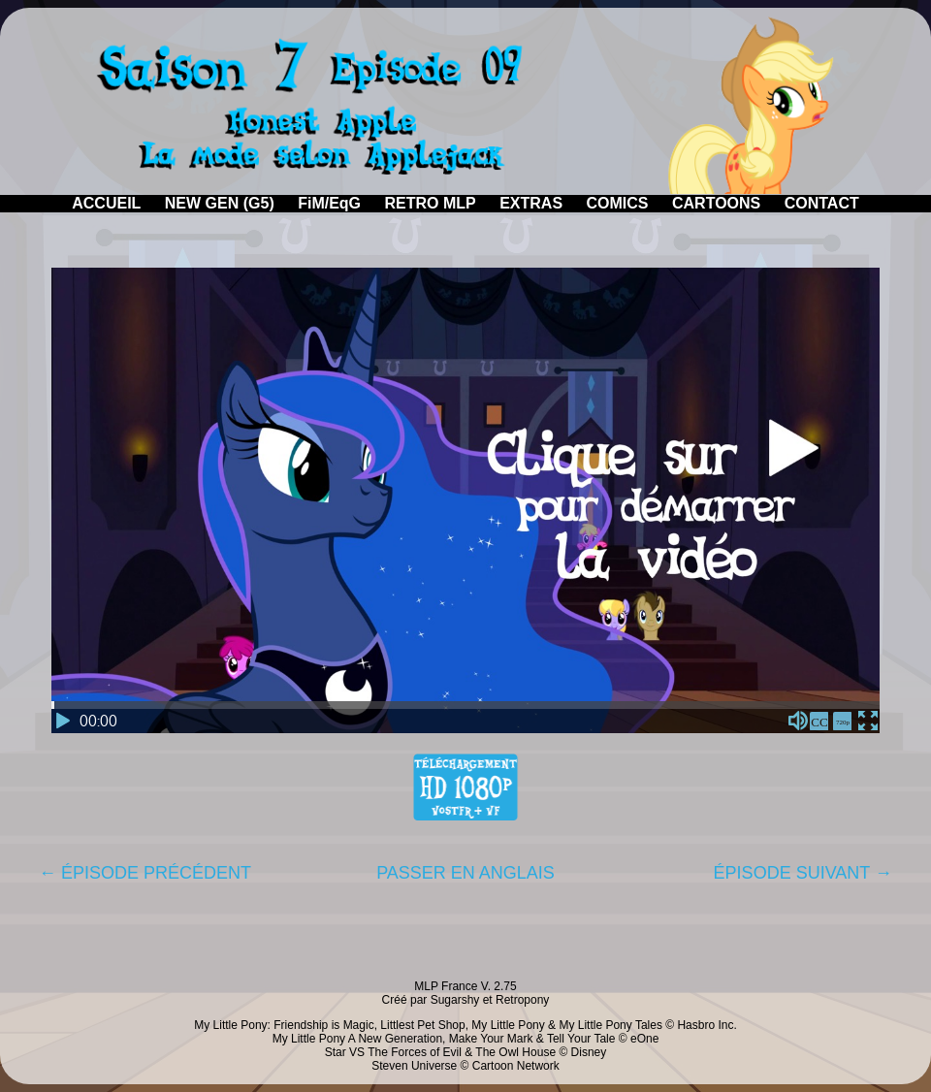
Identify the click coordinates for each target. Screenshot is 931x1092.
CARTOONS (716, 203)
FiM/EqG (329, 203)
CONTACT (822, 203)
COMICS (618, 203)
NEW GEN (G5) (219, 203)
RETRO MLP (430, 203)
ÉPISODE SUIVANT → (803, 873)
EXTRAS (530, 203)
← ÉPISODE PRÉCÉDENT (145, 873)
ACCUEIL (106, 203)
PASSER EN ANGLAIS (465, 873)
